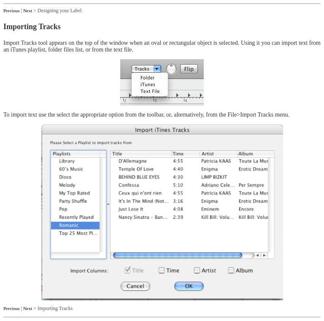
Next (27, 10)
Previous (11, 10)
